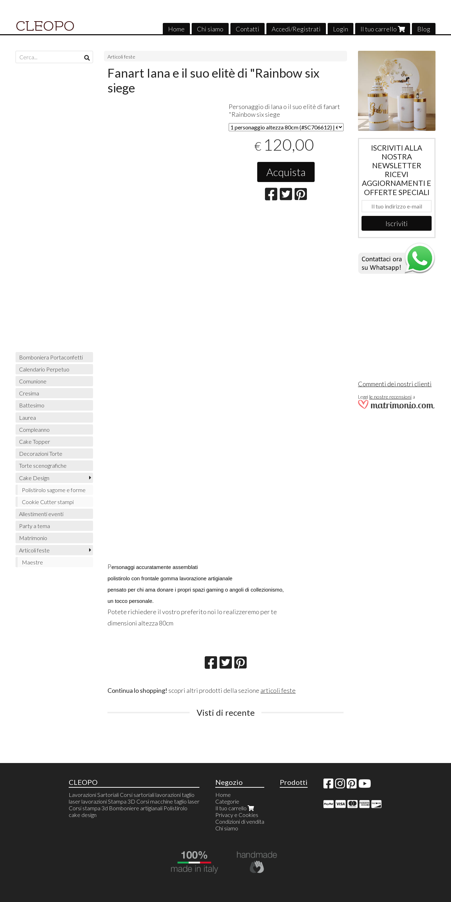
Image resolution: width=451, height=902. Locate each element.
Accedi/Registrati (296, 29)
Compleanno (34, 429)
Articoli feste (121, 57)
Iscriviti (396, 223)
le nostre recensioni (390, 397)
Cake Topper (34, 441)
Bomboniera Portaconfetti (51, 357)
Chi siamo (210, 29)
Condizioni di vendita (239, 821)
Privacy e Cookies (236, 814)
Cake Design (34, 477)
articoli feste (278, 690)
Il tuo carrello (382, 29)
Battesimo (31, 405)
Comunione (33, 381)
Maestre (32, 562)
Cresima (29, 393)
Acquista (285, 171)
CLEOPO (45, 26)
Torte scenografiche (43, 465)
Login (340, 29)
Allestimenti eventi (41, 513)
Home (176, 29)
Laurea (27, 417)
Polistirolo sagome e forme (54, 489)
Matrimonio (33, 537)
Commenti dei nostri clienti (395, 384)
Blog (423, 29)
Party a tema (34, 525)
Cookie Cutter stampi (48, 501)
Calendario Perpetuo (44, 369)
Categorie (227, 801)
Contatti (247, 29)
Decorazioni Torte (40, 453)
